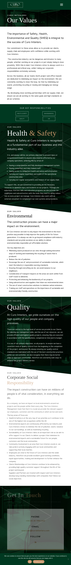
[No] (68, 559)
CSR (49, 119)
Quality (22, 119)
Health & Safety (22, 113)
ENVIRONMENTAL (49, 114)
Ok (30, 562)
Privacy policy (38, 562)
